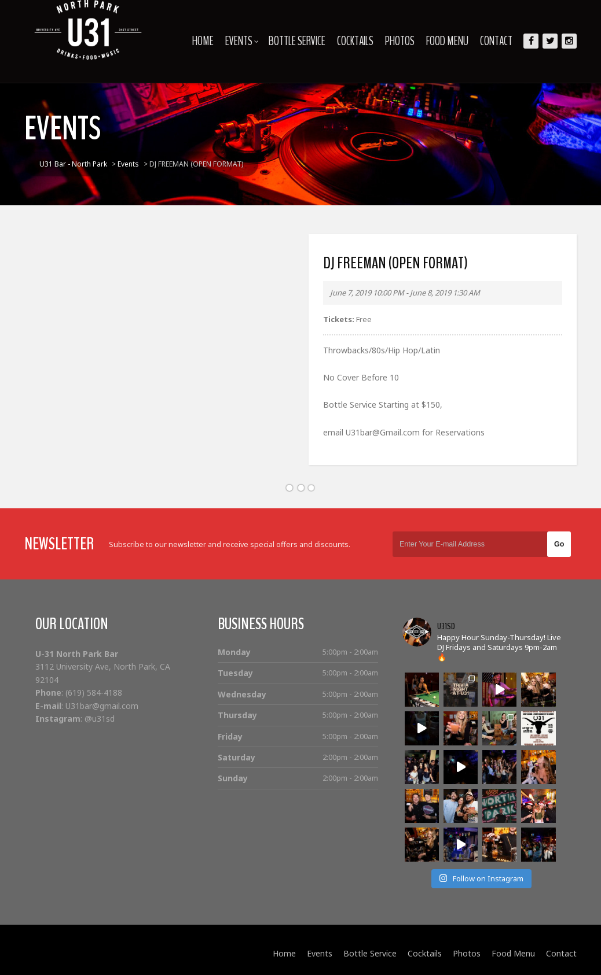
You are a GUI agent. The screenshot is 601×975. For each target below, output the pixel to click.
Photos (400, 41)
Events (242, 41)
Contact (496, 41)
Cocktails (355, 41)
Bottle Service (297, 41)
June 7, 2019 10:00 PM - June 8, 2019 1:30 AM (405, 292)
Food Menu (447, 41)
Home (203, 41)
